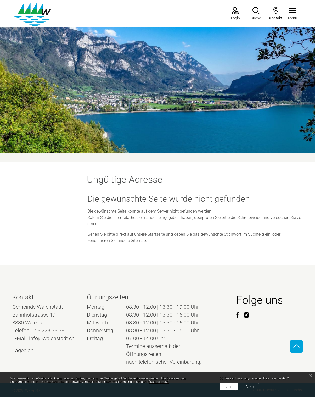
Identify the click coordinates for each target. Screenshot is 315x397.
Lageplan (27, 350)
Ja (228, 386)
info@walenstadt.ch (52, 338)
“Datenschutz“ (159, 382)
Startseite (156, 234)
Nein (250, 386)
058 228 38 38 (48, 330)
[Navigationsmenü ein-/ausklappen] (293, 14)
